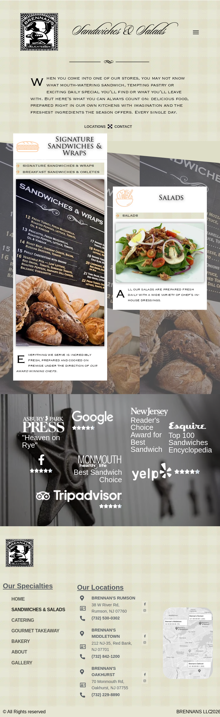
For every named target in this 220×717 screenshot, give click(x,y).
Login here (19, 675)
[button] (196, 32)
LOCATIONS (94, 126)
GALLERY (21, 662)
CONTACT (123, 126)
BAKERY (20, 641)
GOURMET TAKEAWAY (35, 630)
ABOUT (19, 652)
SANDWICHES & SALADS (38, 609)
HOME (18, 599)
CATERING (22, 620)
